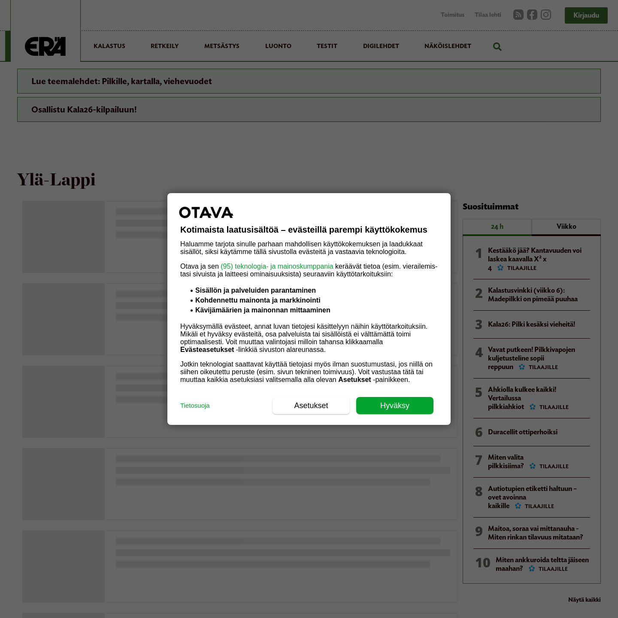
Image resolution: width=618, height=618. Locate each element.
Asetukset (311, 405)
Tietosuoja (195, 405)
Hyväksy (394, 405)
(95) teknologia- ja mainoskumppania (277, 266)
